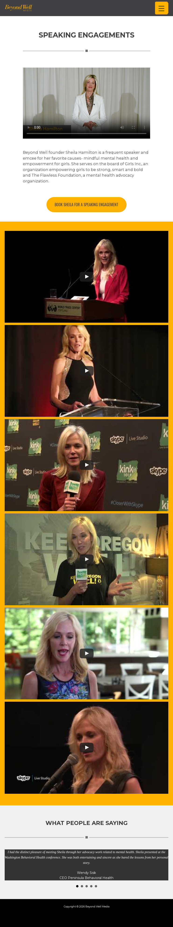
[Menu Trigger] (161, 8)
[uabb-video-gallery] (86, 277)
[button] (86, 204)
